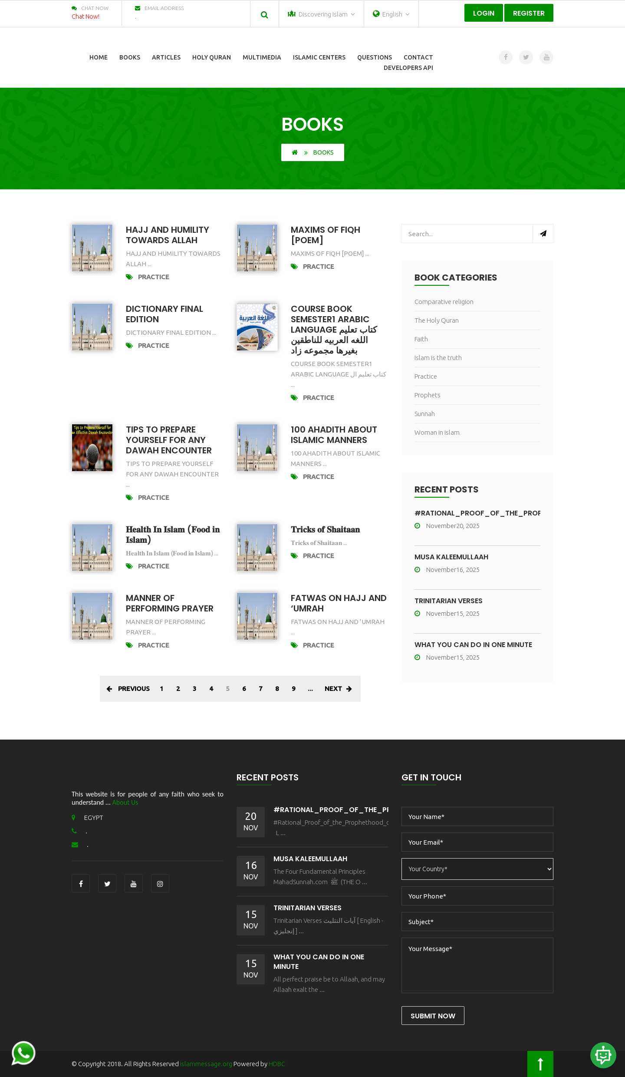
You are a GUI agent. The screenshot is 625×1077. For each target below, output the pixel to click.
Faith (421, 339)
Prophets (427, 395)
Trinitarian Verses (448, 601)
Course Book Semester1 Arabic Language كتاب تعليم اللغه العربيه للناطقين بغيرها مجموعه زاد (334, 330)
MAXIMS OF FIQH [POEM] (325, 235)
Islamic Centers (319, 57)
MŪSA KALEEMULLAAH (451, 557)
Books (129, 57)
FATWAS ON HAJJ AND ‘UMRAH (339, 603)
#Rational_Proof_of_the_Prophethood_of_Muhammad (385, 810)
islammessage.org (206, 1063)
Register (529, 13)
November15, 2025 (447, 613)
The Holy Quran (436, 320)
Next (338, 688)
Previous (128, 688)
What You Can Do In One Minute (473, 645)
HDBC (277, 1063)
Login (483, 13)
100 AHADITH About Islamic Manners (334, 434)
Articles (166, 57)
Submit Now (433, 1016)
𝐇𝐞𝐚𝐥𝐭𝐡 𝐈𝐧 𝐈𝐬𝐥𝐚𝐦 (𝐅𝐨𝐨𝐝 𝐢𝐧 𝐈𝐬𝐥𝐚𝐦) (173, 534)
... (310, 688)
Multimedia (262, 57)
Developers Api (408, 67)
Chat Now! (85, 16)
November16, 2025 (447, 569)
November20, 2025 (447, 525)
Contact (418, 57)
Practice (153, 277)
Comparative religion (444, 301)
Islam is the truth (438, 357)
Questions (374, 57)
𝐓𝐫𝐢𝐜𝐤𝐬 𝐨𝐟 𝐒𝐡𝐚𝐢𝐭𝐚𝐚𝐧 (325, 529)
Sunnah (424, 413)
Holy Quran (211, 57)
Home (98, 57)
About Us (125, 802)
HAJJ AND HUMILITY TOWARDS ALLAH (167, 235)
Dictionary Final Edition (164, 314)
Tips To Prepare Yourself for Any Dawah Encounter (169, 439)
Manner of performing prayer (170, 603)
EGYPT (87, 817)
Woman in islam (437, 432)
